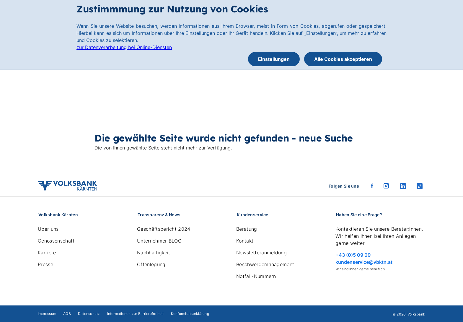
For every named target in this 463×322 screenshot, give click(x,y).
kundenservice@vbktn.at (363, 262)
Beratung (246, 229)
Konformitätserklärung (190, 313)
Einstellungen (274, 59)
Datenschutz (89, 313)
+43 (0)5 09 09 (353, 255)
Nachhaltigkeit (153, 253)
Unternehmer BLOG (159, 241)
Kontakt (244, 241)
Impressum (47, 313)
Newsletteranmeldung (261, 253)
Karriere (47, 253)
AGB (67, 313)
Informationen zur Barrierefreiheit (135, 313)
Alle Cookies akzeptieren (343, 59)
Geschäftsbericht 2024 (163, 229)
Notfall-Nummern (256, 276)
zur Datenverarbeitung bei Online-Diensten (124, 47)
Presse (45, 264)
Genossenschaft (56, 241)
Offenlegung (151, 264)
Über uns (48, 229)
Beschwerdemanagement (265, 264)
